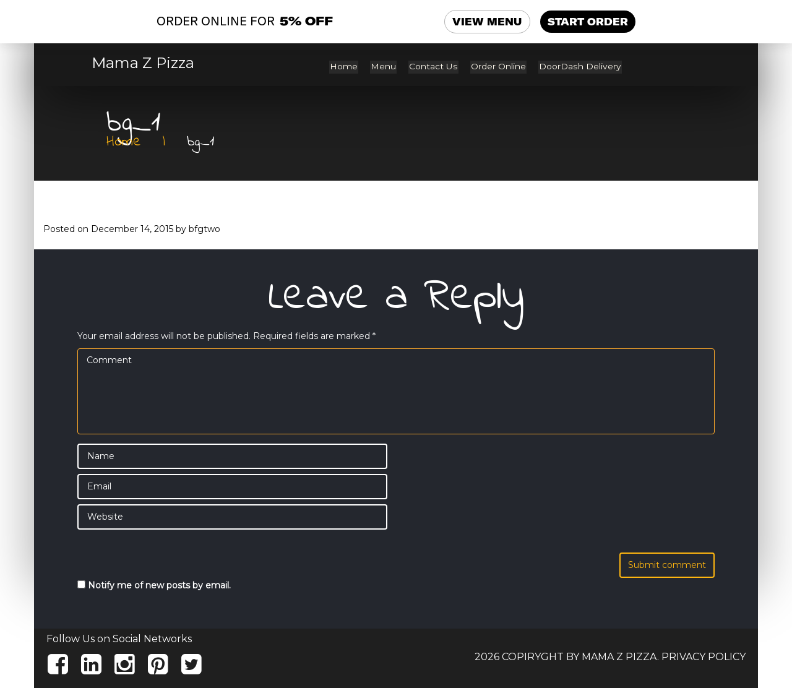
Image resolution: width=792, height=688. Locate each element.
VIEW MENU (487, 21)
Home (350, 66)
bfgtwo (204, 228)
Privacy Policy (703, 656)
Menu (389, 66)
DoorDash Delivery (581, 66)
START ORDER (588, 21)
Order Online (500, 66)
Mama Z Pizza (143, 63)
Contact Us (437, 66)
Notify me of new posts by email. (159, 584)
